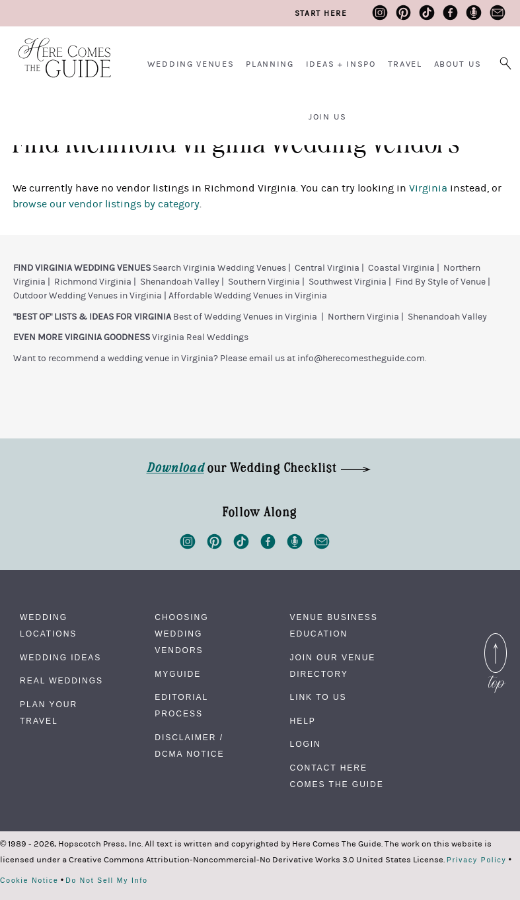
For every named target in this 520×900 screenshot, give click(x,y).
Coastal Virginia (401, 268)
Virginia (428, 188)
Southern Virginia (264, 282)
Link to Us (318, 697)
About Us (458, 64)
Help (303, 721)
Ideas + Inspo (341, 64)
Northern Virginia (363, 317)
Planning (269, 64)
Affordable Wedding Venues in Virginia (247, 296)
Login (305, 744)
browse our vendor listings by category (106, 204)
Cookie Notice (29, 881)
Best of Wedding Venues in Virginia (245, 317)
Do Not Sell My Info (106, 881)
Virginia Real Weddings (200, 337)
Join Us (328, 116)
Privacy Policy (477, 860)
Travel (405, 64)
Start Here (321, 13)
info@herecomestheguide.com (361, 358)
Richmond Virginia (92, 282)
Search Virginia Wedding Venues (219, 268)
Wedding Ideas (60, 657)
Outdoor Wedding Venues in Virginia (87, 296)
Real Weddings (61, 680)
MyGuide (178, 674)
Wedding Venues (191, 64)
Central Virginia (327, 268)
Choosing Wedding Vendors (181, 634)
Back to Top (495, 641)
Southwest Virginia (348, 282)
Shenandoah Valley (179, 282)
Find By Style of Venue (440, 282)
